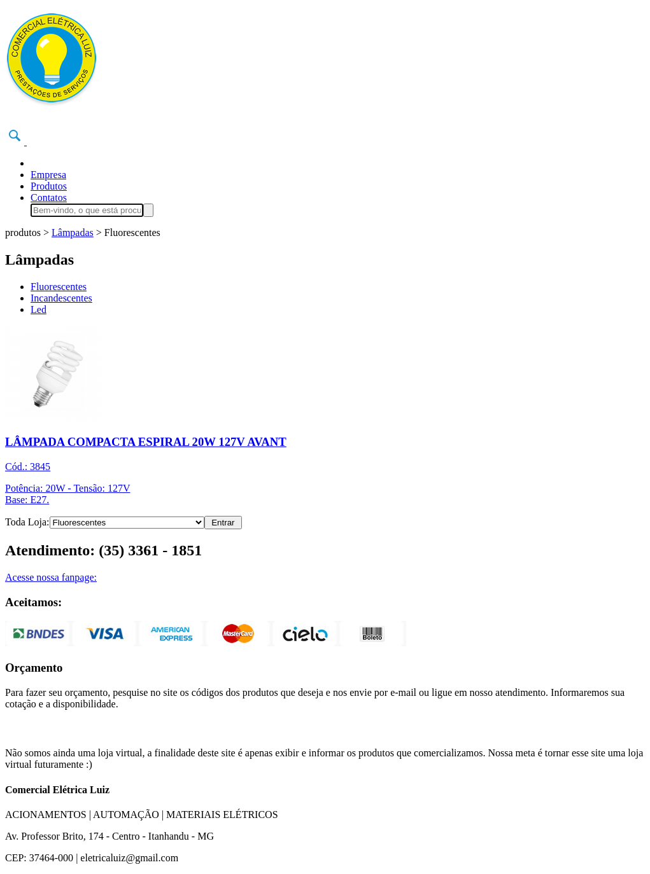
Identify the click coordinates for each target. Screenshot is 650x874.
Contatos (49, 197)
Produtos (49, 186)
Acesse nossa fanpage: (51, 577)
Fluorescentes (59, 286)
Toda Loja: (27, 522)
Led (38, 309)
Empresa (48, 174)
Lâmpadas (73, 232)
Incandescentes (61, 298)
